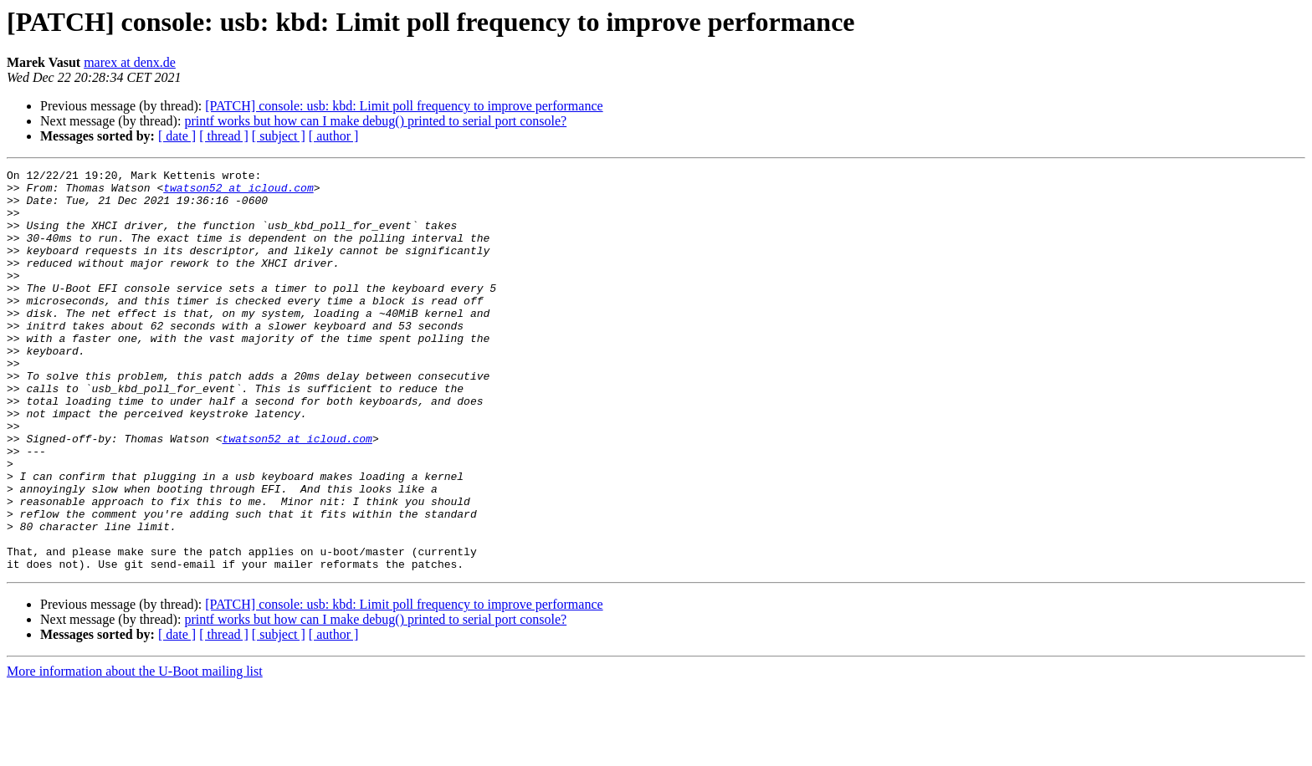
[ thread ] (224, 136)
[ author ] (334, 136)
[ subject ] (278, 136)
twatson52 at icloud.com (238, 192)
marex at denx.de (130, 62)
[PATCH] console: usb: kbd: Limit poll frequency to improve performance (403, 106)
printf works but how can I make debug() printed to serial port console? (375, 121)
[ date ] (177, 136)
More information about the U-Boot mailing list (135, 751)
